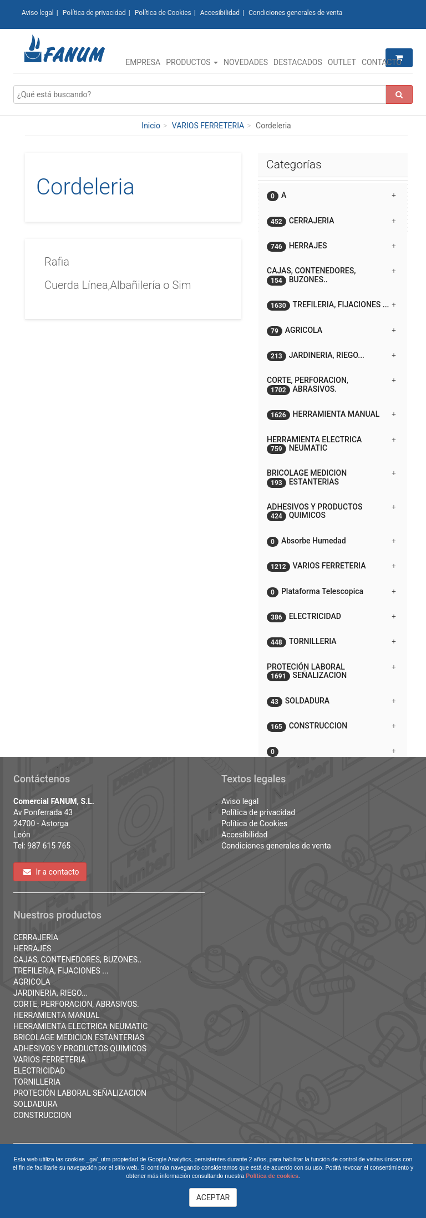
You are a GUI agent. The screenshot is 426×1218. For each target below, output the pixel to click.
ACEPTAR (213, 1197)
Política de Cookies (163, 13)
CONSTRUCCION (42, 1115)
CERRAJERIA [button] (331, 221)
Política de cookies (272, 1175)
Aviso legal (38, 13)
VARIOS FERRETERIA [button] (331, 566)
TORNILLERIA (36, 1081)
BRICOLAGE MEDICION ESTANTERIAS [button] (331, 477)
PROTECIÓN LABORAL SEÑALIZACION (79, 1093)
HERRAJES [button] (331, 246)
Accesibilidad (220, 13)
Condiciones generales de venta (295, 13)
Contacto (382, 62)
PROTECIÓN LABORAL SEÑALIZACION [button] (331, 671)
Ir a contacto (51, 871)
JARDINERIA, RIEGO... (50, 993)
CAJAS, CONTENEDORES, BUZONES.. (77, 959)
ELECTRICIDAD (39, 1070)
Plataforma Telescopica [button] (331, 592)
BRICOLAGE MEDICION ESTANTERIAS (78, 1037)
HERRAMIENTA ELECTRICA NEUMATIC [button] (331, 444)
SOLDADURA (35, 1104)
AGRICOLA (31, 981)
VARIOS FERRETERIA (208, 125)
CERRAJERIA (35, 937)
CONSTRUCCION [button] (331, 726)
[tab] (332, 195)
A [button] (331, 196)
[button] (332, 746)
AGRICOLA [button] (331, 331)
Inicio (150, 125)
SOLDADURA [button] (331, 701)
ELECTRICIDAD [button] (331, 617)
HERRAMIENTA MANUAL (56, 1015)
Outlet (342, 62)
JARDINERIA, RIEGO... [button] (331, 356)
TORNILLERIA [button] (331, 642)
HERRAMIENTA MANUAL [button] (331, 415)
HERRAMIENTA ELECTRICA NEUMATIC (80, 1026)
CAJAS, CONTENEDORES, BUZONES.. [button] (331, 275)
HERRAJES (32, 948)
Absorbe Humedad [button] (331, 541)
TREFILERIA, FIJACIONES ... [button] (331, 305)
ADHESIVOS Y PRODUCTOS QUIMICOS (79, 1048)
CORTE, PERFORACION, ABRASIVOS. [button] (331, 385)
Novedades (246, 62)
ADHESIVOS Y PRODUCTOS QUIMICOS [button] (331, 511)
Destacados (297, 62)
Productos (192, 62)
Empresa (142, 62)
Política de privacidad (94, 13)
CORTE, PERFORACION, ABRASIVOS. (76, 1004)
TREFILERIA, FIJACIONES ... (60, 970)
